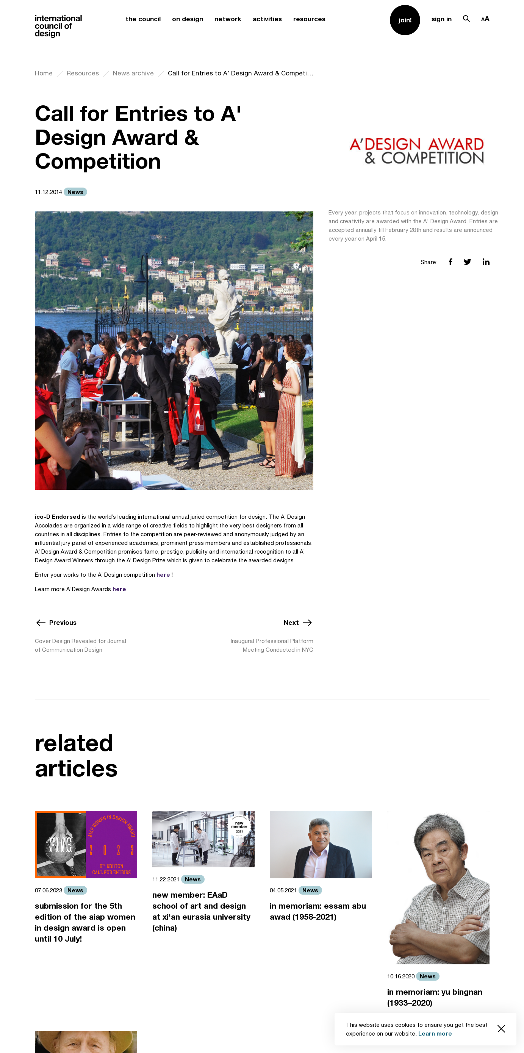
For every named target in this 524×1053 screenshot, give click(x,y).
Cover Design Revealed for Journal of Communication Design (80, 645)
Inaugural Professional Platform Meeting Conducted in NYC (272, 645)
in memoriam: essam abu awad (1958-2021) (318, 911)
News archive (133, 73)
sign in (442, 19)
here (163, 574)
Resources (83, 73)
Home (44, 73)
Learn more (435, 1033)
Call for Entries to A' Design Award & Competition (240, 73)
